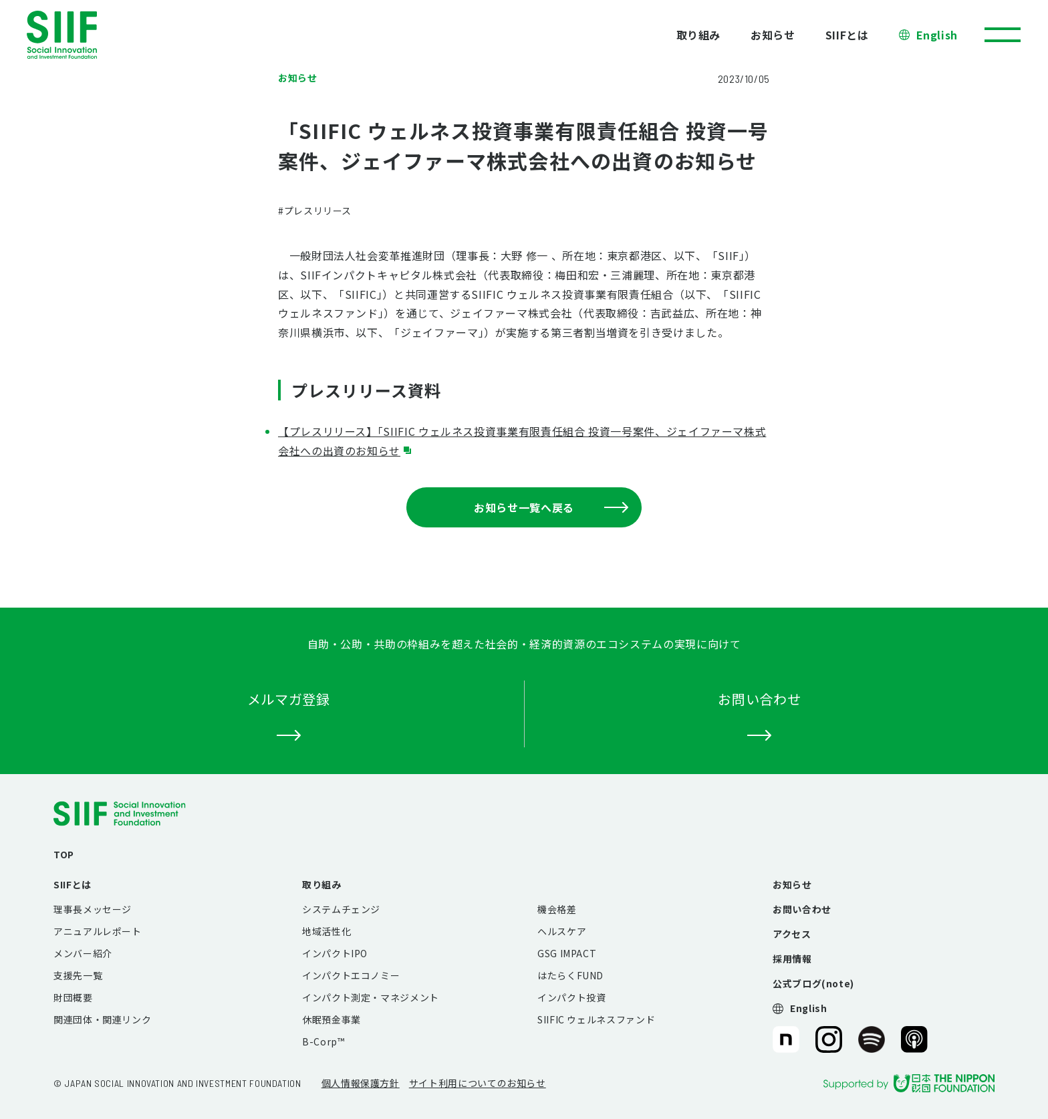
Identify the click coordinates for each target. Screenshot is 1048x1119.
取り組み (698, 35)
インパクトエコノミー (351, 975)
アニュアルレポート (97, 931)
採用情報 (792, 958)
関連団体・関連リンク (102, 1019)
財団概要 (73, 997)
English (937, 35)
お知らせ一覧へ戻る (551, 507)
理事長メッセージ (92, 909)
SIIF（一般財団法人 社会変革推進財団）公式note (785, 1039)
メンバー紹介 (82, 953)
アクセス (792, 934)
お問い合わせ (802, 909)
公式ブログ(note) (813, 983)
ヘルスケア (561, 931)
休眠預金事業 (331, 1019)
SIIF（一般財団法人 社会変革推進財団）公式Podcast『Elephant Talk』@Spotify (871, 1039)
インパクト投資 (571, 997)
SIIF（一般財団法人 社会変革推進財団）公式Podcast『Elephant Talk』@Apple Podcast (914, 1039)
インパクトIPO (335, 953)
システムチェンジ (341, 909)
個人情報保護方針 (360, 1083)
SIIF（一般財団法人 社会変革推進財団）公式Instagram (828, 1039)
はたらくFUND (570, 975)
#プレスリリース (315, 210)
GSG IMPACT (566, 953)
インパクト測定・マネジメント (370, 997)
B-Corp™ (323, 1041)
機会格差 (557, 909)
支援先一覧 (77, 975)
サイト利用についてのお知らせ (477, 1083)
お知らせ (773, 35)
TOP (63, 854)
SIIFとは (847, 35)
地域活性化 (326, 931)
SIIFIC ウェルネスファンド (596, 1019)
